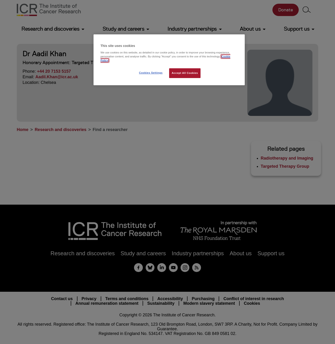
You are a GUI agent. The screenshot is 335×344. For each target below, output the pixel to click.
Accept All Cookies (185, 73)
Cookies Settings (150, 72)
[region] (169, 59)
